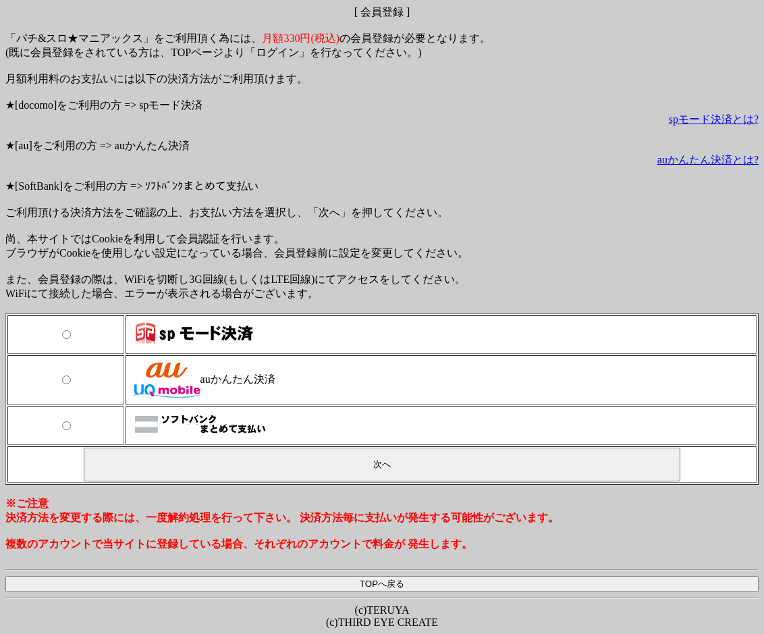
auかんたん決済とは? (708, 159)
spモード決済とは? (714, 119)
